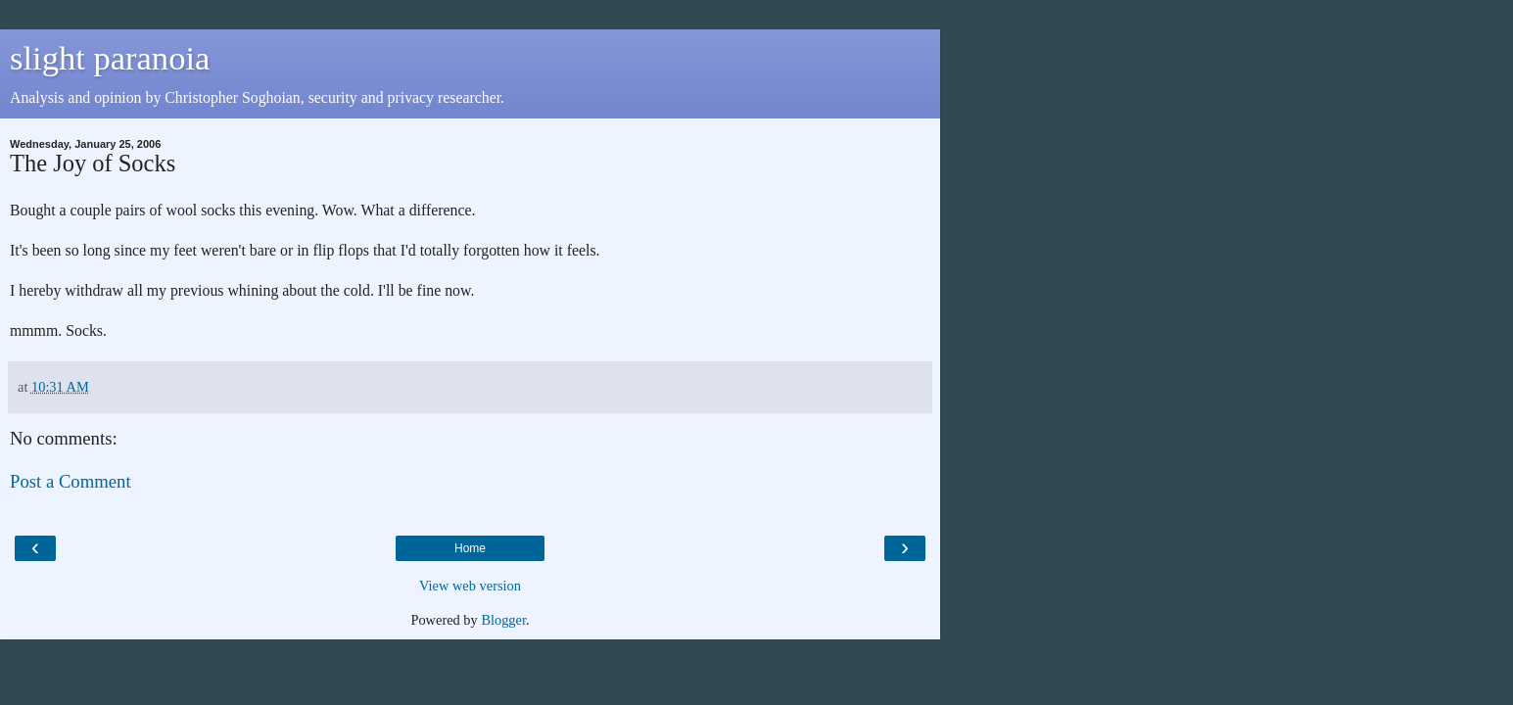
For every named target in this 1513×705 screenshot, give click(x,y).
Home (470, 548)
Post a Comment (70, 481)
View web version (470, 585)
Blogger (503, 620)
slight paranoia (110, 57)
